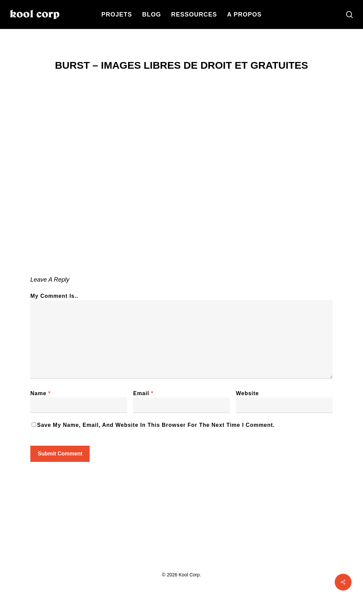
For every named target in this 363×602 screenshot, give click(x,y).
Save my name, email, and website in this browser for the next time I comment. (156, 425)
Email (143, 393)
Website (247, 393)
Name (40, 393)
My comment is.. (54, 296)
